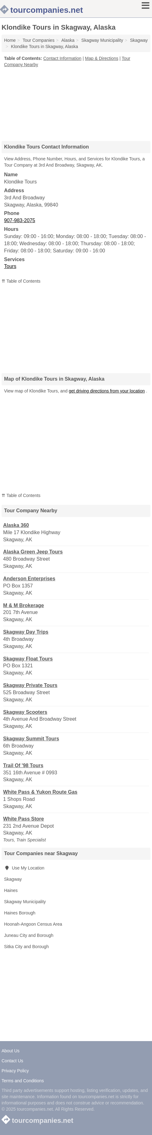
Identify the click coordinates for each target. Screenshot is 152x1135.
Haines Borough (19, 912)
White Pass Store (23, 818)
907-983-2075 (19, 220)
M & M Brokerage (23, 605)
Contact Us (12, 1060)
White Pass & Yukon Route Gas (40, 792)
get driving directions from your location (107, 390)
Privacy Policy (15, 1070)
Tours (10, 266)
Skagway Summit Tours (31, 738)
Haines (11, 890)
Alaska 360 (16, 525)
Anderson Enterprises (29, 578)
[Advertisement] (76, 102)
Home (10, 40)
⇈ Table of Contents (21, 281)
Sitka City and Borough (26, 946)
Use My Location (24, 867)
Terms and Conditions (23, 1080)
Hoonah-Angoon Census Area (33, 924)
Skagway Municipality (25, 901)
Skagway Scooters (25, 712)
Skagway (13, 879)
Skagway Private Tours (30, 685)
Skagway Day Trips (25, 632)
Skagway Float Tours (28, 658)
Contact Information (62, 58)
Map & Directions (101, 58)
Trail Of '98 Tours (23, 765)
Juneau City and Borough (28, 935)
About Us (11, 1050)
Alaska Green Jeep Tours (33, 551)
